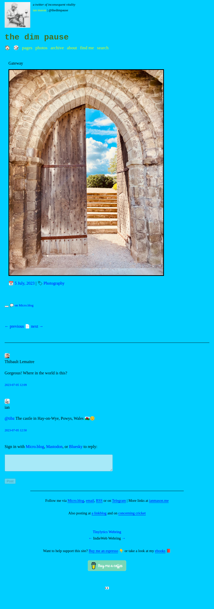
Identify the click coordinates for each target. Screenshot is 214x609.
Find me (87, 47)
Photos (41, 47)
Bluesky (75, 446)
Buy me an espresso (103, 554)
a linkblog (99, 516)
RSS (99, 504)
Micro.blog (35, 446)
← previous (14, 326)
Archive (57, 47)
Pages (27, 47)
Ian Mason (39, 10)
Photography (54, 283)
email (90, 504)
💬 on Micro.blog (21, 305)
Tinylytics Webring (107, 535)
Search (103, 47)
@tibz (10, 418)
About (72, 47)
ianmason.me (159, 504)
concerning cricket (132, 516)
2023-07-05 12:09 (16, 385)
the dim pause (37, 37)
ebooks (160, 554)
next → (37, 326)
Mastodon (54, 446)
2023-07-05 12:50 (16, 430)
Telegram (119, 504)
